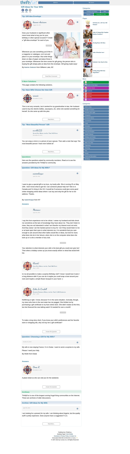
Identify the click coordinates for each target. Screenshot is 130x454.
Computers (88, 115)
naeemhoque (29, 200)
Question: (36, 168)
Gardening (88, 82)
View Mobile (69, 434)
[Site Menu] (55, 2)
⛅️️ (77, 438)
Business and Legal (90, 112)
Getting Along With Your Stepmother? (99, 71)
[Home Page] (29, 1)
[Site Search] (91, 2)
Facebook (88, 91)
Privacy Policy (65, 436)
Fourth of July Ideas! (91, 85)
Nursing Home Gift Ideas (99, 42)
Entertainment (88, 128)
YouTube (88, 97)
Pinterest (88, 94)
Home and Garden (89, 139)
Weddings (87, 159)
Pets (86, 150)
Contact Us (73, 436)
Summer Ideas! (90, 88)
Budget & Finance (89, 109)
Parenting (87, 148)
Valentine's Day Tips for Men (100, 62)
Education (87, 126)
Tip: (31, 16)
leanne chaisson (30, 67)
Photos (86, 153)
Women (88, 14)
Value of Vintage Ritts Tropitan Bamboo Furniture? (100, 33)
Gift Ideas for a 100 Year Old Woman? (100, 23)
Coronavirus (88, 120)
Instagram (88, 99)
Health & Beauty (89, 134)
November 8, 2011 (101, 14)
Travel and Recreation (90, 156)
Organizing (87, 145)
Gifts (105, 11)
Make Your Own (89, 142)
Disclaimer (57, 436)
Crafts (86, 123)
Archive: (34, 403)
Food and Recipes (89, 131)
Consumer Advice (89, 118)
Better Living (88, 107)
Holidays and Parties (92, 11)
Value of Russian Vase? (98, 52)
